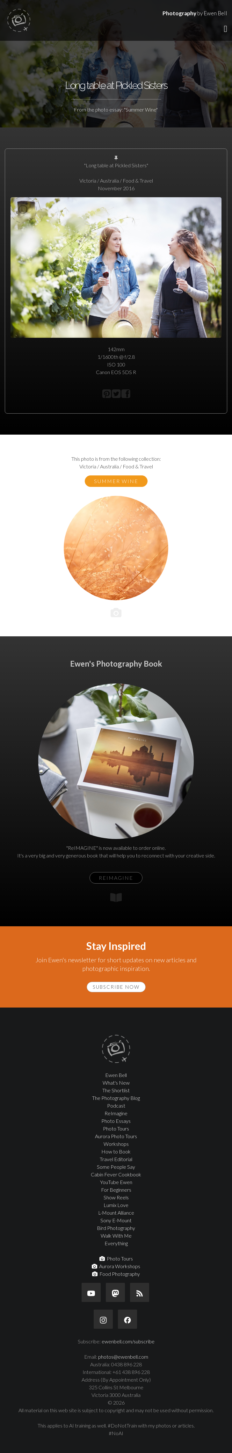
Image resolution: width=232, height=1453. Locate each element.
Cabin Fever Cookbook (116, 1174)
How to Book (116, 1151)
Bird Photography (116, 1228)
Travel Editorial (116, 1159)
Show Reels (116, 1197)
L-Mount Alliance (116, 1213)
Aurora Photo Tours (116, 1136)
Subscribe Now (116, 987)
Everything (116, 1243)
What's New (116, 1083)
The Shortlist (116, 1090)
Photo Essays (116, 1121)
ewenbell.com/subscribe (128, 1341)
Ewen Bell (116, 1075)
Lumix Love (116, 1205)
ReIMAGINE (116, 878)
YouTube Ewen (116, 1182)
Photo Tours (116, 1128)
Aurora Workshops (116, 1266)
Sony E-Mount (116, 1220)
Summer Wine (116, 481)
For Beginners (116, 1190)
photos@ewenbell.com (123, 1357)
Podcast (116, 1105)
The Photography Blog (116, 1098)
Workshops (116, 1144)
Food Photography (116, 1274)
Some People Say (116, 1167)
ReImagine (116, 1113)
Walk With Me (116, 1236)
